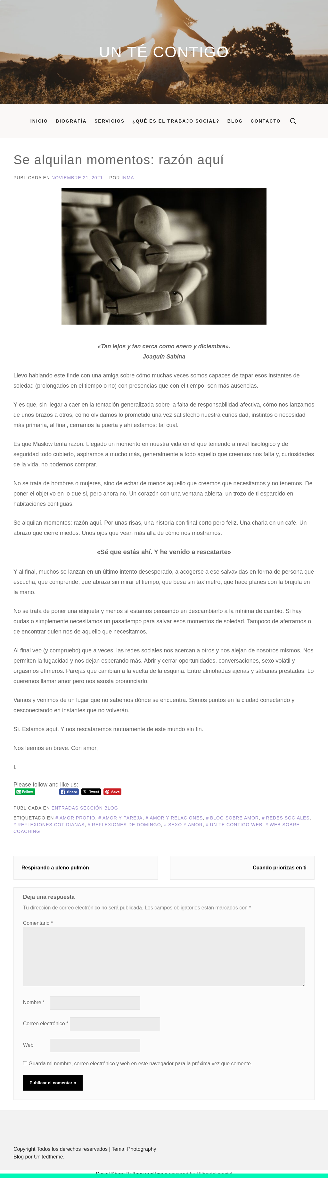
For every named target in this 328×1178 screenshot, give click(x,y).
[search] (293, 121)
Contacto (266, 121)
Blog (235, 121)
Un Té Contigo (164, 52)
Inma (127, 177)
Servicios (109, 121)
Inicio (39, 121)
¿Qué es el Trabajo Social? (175, 121)
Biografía (71, 121)
